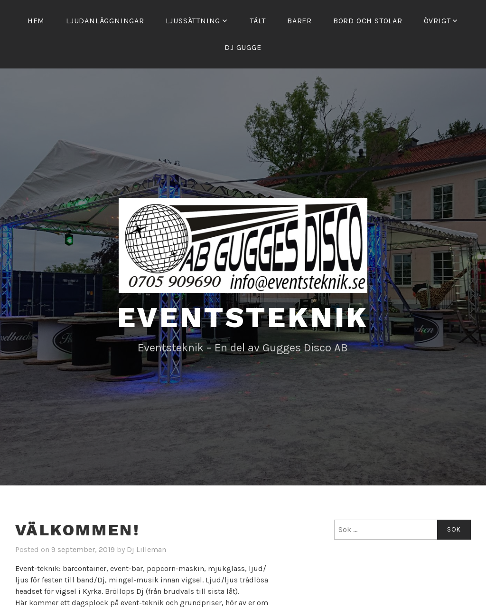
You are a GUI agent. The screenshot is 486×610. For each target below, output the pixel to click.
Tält (258, 20)
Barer (299, 20)
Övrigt (437, 20)
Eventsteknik (243, 317)
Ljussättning (193, 20)
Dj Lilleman (146, 549)
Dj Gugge (242, 47)
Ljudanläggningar (105, 20)
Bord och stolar (367, 20)
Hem (36, 20)
